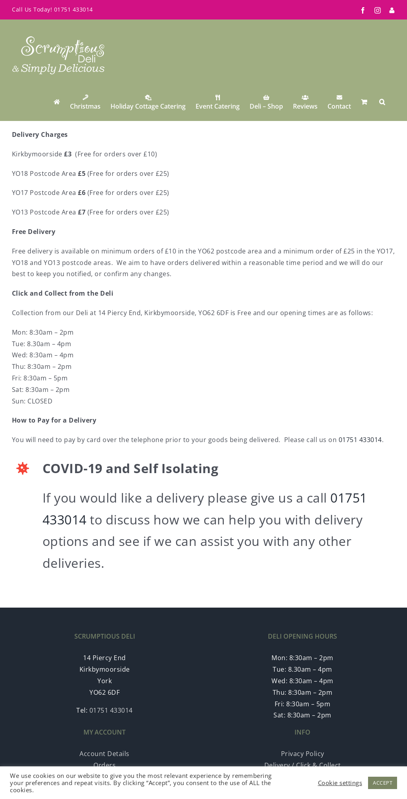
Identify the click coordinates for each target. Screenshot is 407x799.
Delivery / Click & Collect (302, 765)
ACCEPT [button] (382, 782)
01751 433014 (73, 9)
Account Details (104, 753)
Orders (104, 765)
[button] (382, 102)
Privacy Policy (302, 753)
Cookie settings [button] (340, 782)
